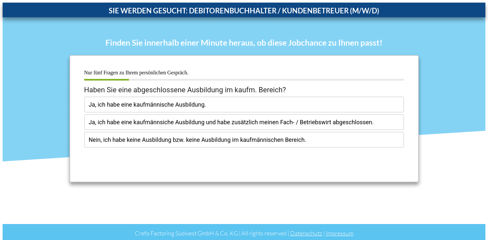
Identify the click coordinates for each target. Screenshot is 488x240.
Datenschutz (306, 233)
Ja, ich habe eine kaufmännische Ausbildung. (147, 104)
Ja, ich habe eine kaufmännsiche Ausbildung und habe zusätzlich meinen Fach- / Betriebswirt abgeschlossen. (231, 122)
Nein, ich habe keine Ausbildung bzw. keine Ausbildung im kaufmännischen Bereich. (197, 139)
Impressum (340, 233)
